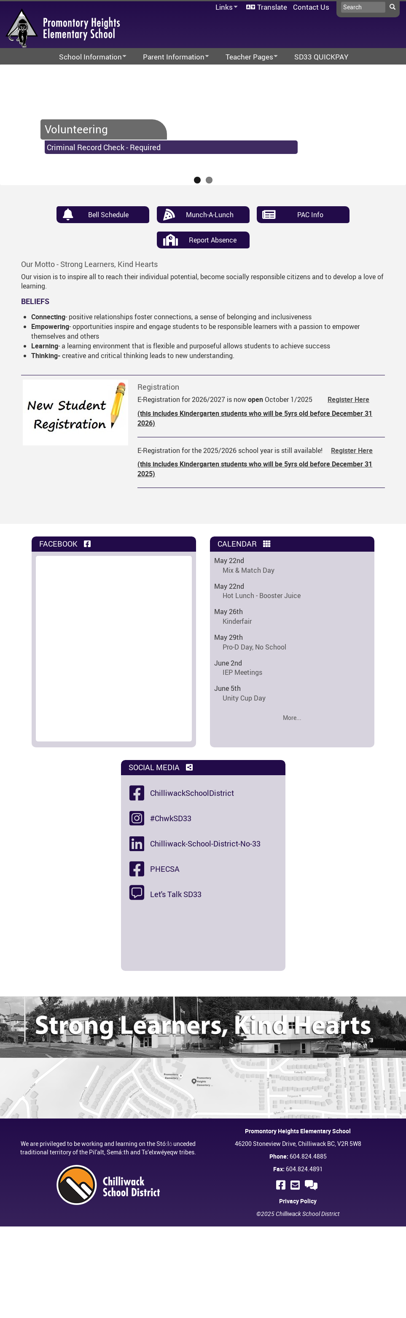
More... (292, 718)
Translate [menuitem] (272, 7)
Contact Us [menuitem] (311, 7)
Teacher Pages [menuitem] (246, 57)
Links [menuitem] (225, 7)
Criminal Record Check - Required (104, 147)
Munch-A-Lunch (210, 214)
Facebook (65, 544)
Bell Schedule (108, 214)
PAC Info (310, 214)
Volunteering (76, 129)
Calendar (245, 544)
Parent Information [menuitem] (170, 57)
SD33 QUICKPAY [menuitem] (321, 57)
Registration (158, 387)
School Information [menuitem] (87, 57)
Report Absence (213, 240)
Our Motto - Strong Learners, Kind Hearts (89, 264)
